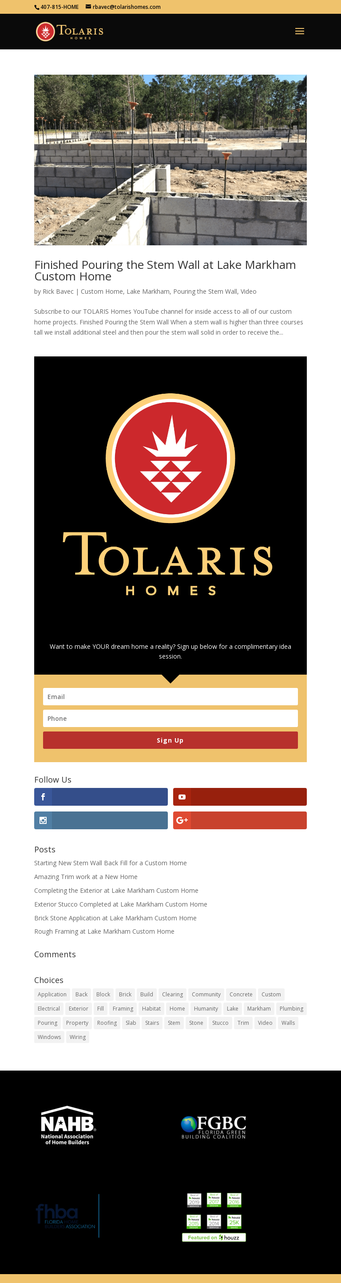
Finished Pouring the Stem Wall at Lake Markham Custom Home (165, 270)
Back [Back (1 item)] (81, 994)
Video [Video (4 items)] (265, 1023)
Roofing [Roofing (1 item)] (107, 1023)
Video (249, 291)
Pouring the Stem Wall (205, 291)
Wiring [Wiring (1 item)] (78, 1037)
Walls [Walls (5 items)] (288, 1023)
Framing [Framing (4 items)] (123, 1008)
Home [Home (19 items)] (177, 1008)
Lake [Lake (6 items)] (232, 1008)
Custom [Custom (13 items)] (271, 994)
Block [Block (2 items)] (103, 994)
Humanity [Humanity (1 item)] (206, 1008)
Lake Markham (148, 291)
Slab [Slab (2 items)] (131, 1023)
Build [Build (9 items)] (146, 994)
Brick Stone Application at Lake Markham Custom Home (115, 918)
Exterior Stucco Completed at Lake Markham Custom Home (120, 904)
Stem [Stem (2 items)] (174, 1023)
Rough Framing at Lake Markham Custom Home (104, 931)
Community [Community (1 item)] (206, 994)
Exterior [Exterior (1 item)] (78, 1008)
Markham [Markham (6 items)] (259, 1008)
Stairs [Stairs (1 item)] (152, 1023)
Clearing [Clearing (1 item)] (172, 994)
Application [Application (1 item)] (52, 994)
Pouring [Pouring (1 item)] (47, 1023)
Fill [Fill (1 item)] (100, 1008)
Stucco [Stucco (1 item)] (220, 1023)
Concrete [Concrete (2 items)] (241, 994)
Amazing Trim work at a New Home (86, 876)
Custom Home (102, 291)
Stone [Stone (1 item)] (196, 1023)
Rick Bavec (58, 291)
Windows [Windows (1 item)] (49, 1037)
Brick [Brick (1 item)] (125, 994)
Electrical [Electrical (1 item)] (49, 1008)
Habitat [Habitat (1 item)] (151, 1008)
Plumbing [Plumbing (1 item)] (291, 1008)
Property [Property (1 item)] (77, 1023)
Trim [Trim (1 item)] (243, 1023)
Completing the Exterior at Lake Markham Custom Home (116, 890)
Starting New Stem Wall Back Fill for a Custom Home (110, 863)
